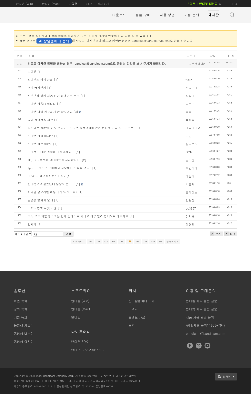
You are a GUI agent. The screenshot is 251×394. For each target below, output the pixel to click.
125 (121, 241)
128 (145, 241)
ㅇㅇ (188, 112)
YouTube (207, 346)
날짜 (213, 56)
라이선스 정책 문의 (40, 79)
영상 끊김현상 (36, 87)
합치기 (31, 224)
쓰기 (215, 233)
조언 (188, 136)
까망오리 (191, 88)
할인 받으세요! (212, 3)
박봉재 (190, 184)
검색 (69, 234)
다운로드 (119, 14)
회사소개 (103, 3)
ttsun (189, 80)
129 (153, 241)
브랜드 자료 (136, 317)
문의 (131, 325)
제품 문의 (191, 14)
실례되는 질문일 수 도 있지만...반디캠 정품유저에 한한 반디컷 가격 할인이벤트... (81, 128)
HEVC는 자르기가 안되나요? (46, 176)
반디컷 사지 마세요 (40, 136)
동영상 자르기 (24, 325)
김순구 (190, 104)
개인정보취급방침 (126, 376)
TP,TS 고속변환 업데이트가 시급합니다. (54, 160)
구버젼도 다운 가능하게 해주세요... (51, 152)
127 (137, 241)
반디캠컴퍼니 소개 (141, 301)
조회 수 (229, 56)
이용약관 (106, 376)
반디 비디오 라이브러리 (88, 350)
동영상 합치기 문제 (40, 200)
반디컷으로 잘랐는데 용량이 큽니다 (51, 184)
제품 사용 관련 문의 (200, 317)
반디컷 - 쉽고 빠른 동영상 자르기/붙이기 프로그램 (35, 15)
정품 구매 (143, 14)
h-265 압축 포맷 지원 (42, 208)
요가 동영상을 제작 (40, 120)
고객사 (133, 309)
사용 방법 (167, 14)
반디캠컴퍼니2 (195, 64)
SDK (89, 3)
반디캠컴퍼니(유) (30, 381)
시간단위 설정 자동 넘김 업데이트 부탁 (53, 96)
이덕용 (190, 216)
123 (106, 241)
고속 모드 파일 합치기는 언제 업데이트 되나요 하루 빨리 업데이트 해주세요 (77, 216)
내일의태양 (193, 128)
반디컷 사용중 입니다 (41, 104)
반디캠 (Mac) (51, 3)
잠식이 (190, 96)
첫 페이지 (79, 241)
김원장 (190, 200)
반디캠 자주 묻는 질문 (201, 301)
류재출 (190, 120)
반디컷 (72, 3)
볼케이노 (191, 192)
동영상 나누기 (24, 333)
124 (113, 241)
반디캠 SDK (79, 341)
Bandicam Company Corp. (59, 376)
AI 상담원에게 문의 (54, 40)
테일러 (190, 176)
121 (90, 241)
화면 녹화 (20, 301)
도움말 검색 (232, 14)
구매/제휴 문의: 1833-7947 (206, 325)
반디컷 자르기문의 (39, 144)
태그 (229, 233)
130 (160, 241)
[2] (84, 160)
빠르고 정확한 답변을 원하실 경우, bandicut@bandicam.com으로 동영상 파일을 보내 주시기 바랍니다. (96, 63)
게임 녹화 (20, 317)
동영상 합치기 (24, 341)
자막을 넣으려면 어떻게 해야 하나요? (52, 192)
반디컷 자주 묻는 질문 (201, 309)
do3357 (191, 208)
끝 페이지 (172, 241)
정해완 (190, 224)
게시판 (213, 14)
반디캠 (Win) (24, 3)
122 (98, 241)
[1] (39, 71)
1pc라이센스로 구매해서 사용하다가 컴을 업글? (59, 168)
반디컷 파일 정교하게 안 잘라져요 (50, 112)
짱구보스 (191, 144)
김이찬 (190, 160)
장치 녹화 (20, 309)
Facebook (190, 346)
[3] (76, 112)
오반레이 (191, 168)
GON (189, 152)
